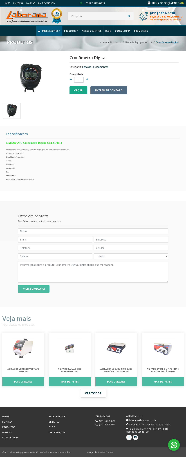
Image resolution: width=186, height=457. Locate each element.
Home (7, 3)
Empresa (18, 3)
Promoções (141, 30)
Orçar (78, 90)
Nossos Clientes (91, 30)
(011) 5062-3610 (162, 13)
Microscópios (48, 30)
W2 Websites (108, 452)
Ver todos (93, 393)
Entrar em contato (109, 90)
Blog (108, 30)
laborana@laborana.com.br (165, 19)
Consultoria (122, 30)
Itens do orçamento (168, 3)
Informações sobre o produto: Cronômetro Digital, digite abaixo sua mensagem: (93, 272)
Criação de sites (94, 452)
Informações (57, 432)
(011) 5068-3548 (107, 424)
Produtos (70, 30)
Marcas (30, 3)
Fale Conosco (46, 3)
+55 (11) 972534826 (95, 3)
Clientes (54, 421)
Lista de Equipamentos (138, 42)
